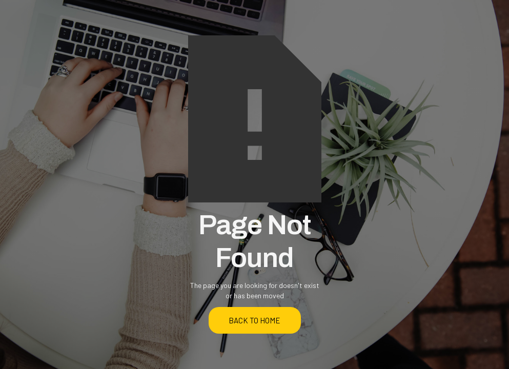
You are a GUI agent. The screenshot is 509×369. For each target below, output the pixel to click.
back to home (254, 320)
